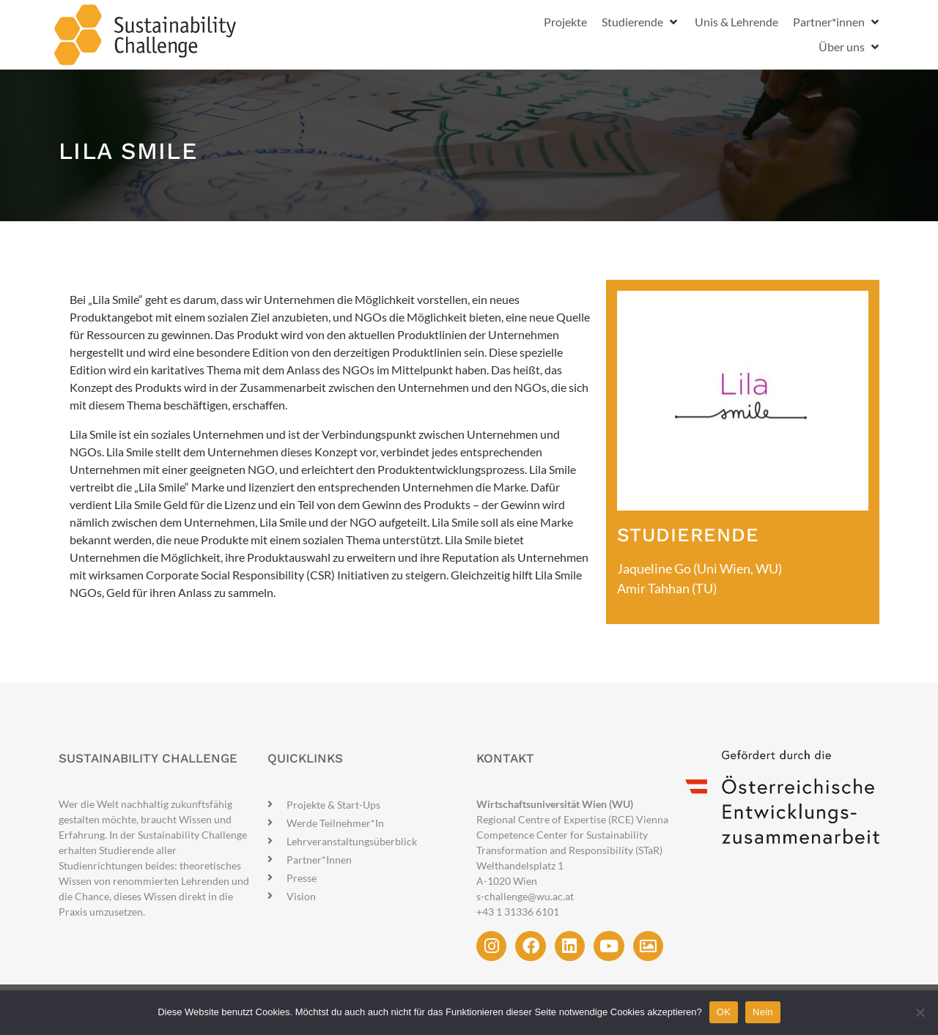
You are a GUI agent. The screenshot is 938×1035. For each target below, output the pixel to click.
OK (724, 1011)
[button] (640, 22)
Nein (763, 1011)
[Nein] (919, 1012)
